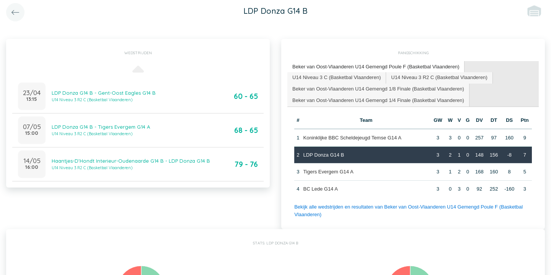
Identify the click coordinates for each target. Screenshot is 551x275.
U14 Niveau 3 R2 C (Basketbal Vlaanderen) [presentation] (439, 77)
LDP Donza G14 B (323, 155)
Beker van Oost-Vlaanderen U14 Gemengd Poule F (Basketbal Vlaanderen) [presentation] (375, 67)
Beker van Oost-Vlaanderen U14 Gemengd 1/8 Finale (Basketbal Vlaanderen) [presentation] (378, 89)
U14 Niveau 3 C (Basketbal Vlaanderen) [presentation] (336, 77)
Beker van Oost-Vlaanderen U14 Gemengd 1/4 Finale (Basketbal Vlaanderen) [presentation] (378, 100)
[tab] (376, 67)
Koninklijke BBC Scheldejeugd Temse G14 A (352, 138)
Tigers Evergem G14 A (328, 172)
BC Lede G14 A (320, 189)
